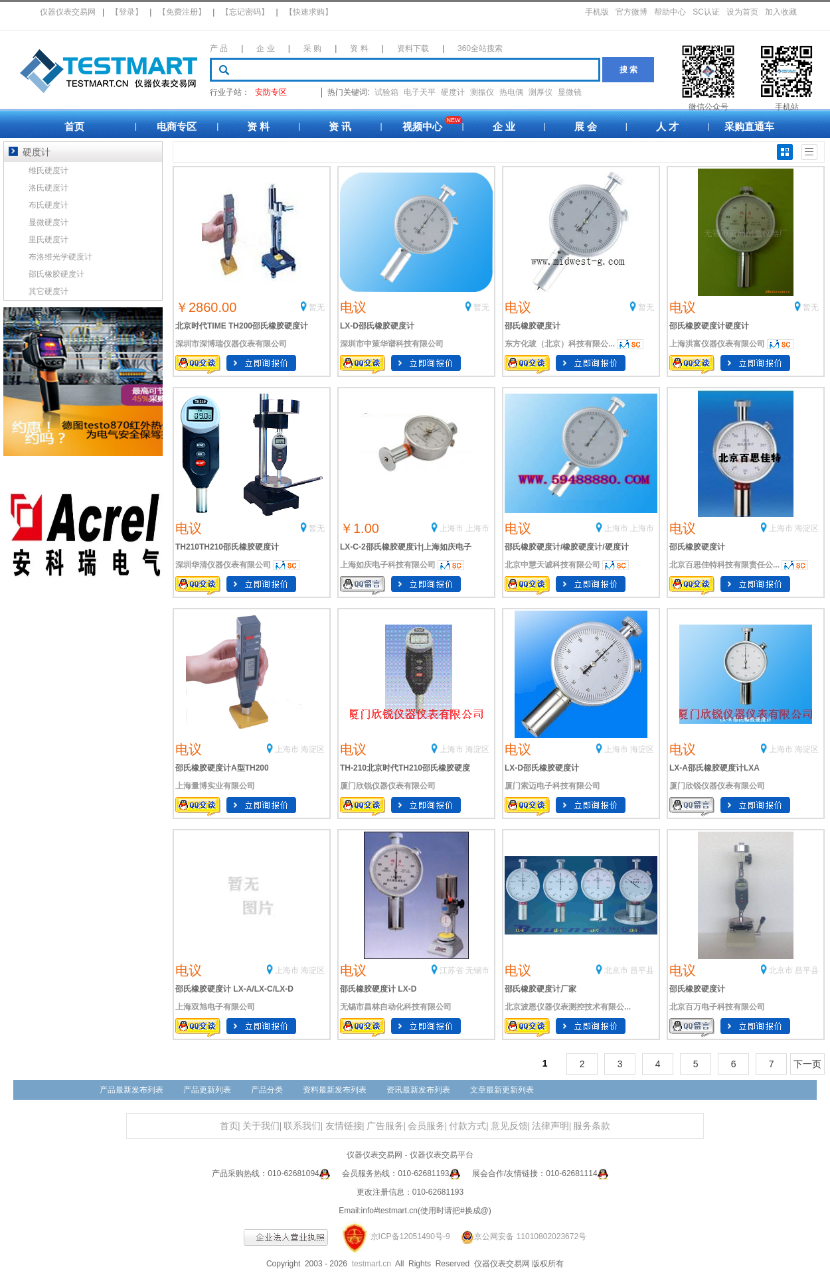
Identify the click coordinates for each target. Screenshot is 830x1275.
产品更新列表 (207, 1089)
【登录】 (127, 12)
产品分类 (267, 1089)
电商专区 (177, 126)
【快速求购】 (309, 12)
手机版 (597, 12)
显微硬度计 (48, 222)
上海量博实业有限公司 (215, 785)
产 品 (219, 48)
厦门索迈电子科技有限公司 (552, 785)
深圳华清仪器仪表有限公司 (223, 564)
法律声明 (550, 1126)
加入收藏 (781, 12)
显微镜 (570, 92)
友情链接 (344, 1126)
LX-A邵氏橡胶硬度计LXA (714, 768)
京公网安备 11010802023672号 (519, 1236)
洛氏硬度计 (48, 187)
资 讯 (340, 126)
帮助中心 (670, 12)
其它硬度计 (48, 291)
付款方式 (467, 1126)
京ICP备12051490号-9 (410, 1236)
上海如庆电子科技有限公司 (388, 564)
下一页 (807, 1064)
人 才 (667, 126)
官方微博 (631, 12)
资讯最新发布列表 (418, 1089)
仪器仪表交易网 (68, 12)
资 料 (359, 48)
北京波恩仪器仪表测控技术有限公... (568, 1007)
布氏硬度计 (48, 205)
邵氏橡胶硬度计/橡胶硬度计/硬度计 (567, 547)
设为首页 (742, 12)
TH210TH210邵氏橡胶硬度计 (227, 547)
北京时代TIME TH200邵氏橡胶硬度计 (241, 326)
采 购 (312, 48)
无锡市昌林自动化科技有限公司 (396, 1007)
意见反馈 (509, 1126)
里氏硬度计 (48, 239)
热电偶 (511, 92)
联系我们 (302, 1126)
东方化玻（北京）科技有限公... (560, 343)
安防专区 (271, 92)
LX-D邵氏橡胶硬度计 (377, 326)
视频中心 (422, 126)
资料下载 (413, 48)
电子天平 (420, 92)
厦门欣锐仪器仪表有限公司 (388, 785)
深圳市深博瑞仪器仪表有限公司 (231, 343)
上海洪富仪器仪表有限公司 (717, 343)
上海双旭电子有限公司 (215, 1007)
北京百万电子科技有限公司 (717, 1007)
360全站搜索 (480, 48)
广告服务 (385, 1126)
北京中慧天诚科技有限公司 (552, 564)
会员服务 (426, 1126)
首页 (74, 126)
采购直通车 (749, 126)
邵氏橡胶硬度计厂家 (540, 989)
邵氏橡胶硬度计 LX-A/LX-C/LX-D (234, 989)
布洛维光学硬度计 (60, 257)
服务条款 (591, 1126)
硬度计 (453, 92)
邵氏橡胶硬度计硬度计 (709, 326)
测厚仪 (540, 92)
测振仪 (482, 92)
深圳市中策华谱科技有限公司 (392, 343)
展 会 (585, 126)
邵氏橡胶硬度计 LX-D (378, 989)
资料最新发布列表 (335, 1089)
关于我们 (261, 1126)
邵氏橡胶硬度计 (532, 326)
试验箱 (386, 92)
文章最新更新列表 (502, 1089)
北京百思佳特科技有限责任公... (724, 564)
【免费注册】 (182, 12)
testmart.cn (371, 1263)
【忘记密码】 (245, 12)
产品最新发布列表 (131, 1089)
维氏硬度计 (48, 170)
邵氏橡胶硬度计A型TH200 (222, 768)
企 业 (265, 48)
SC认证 (706, 12)
